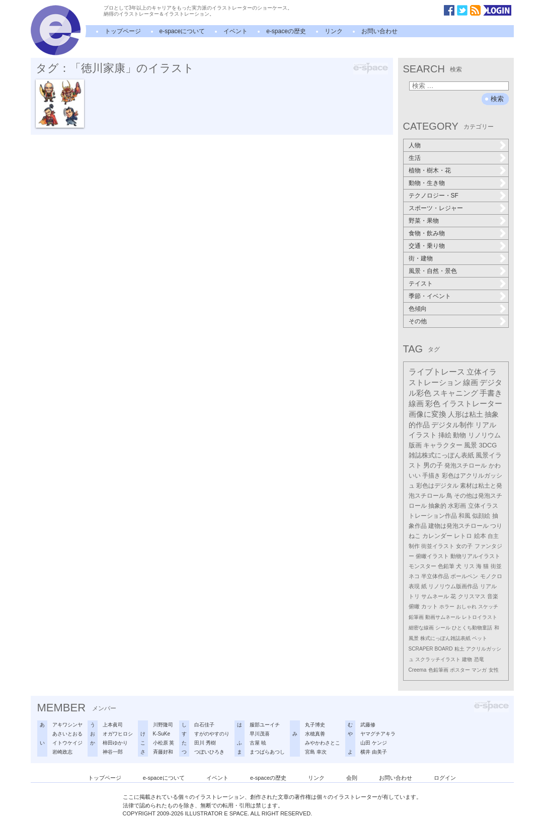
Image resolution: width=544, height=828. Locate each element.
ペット (479, 638)
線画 (470, 382)
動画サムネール (442, 617)
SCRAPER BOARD (431, 649)
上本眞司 (113, 724)
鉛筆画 (416, 617)
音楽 (492, 596)
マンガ (479, 670)
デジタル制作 (452, 425)
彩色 (432, 404)
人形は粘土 (465, 414)
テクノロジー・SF (433, 195)
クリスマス (472, 596)
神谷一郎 (113, 752)
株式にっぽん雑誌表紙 (445, 638)
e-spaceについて (182, 31)
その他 (418, 321)
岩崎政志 (62, 752)
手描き (431, 475)
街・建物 (421, 258)
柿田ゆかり (115, 743)
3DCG (488, 445)
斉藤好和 (163, 752)
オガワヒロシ (118, 734)
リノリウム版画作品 (453, 586)
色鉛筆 (446, 566)
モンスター (422, 566)
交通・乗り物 (427, 245)
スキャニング (455, 393)
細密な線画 (421, 627)
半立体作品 (435, 576)
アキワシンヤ (67, 724)
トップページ (123, 31)
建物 (467, 659)
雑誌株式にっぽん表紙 (441, 455)
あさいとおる (67, 734)
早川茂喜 (260, 734)
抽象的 (437, 505)
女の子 (464, 546)
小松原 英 (164, 743)
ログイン (445, 778)
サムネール (435, 596)
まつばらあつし (267, 752)
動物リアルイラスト (475, 556)
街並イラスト (437, 546)
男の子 (433, 465)
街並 (496, 566)
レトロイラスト (479, 617)
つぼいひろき (209, 752)
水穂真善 (315, 734)
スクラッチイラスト (437, 659)
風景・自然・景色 (433, 270)
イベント (235, 31)
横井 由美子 (373, 752)
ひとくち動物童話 (472, 627)
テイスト (421, 283)
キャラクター (442, 445)
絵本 (480, 536)
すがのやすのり (211, 734)
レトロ (463, 536)
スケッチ (488, 606)
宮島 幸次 (316, 752)
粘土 (459, 649)
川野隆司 (163, 724)
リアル (488, 586)
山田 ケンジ (373, 743)
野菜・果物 (424, 220)
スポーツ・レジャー (436, 208)
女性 (494, 670)
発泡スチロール (465, 465)
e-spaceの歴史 (286, 31)
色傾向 (418, 308)
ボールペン (464, 576)
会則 (351, 778)
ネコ (414, 576)
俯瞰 (414, 606)
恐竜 (479, 659)
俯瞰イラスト (432, 556)
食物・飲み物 (427, 233)
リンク (334, 31)
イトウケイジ (67, 743)
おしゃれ (466, 606)
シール (442, 627)
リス (469, 566)
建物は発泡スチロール (458, 526)
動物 (459, 435)
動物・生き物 (427, 183)
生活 (415, 157)
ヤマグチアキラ (378, 734)
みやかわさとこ (322, 743)
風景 (470, 445)
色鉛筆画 (438, 670)
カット (429, 606)
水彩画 (457, 505)
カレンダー (437, 536)
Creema (418, 670)
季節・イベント (430, 296)
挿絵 (444, 435)
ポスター (460, 670)
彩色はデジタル (437, 485)
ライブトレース (437, 371)
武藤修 (367, 724)
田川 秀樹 (205, 743)
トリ (414, 596)
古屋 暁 (258, 743)
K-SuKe (161, 734)
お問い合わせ (379, 31)
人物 (415, 145)
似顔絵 (481, 515)
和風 (464, 515)
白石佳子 (204, 724)
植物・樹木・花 (430, 170)
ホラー (446, 606)
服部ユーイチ (265, 724)
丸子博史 (315, 724)
